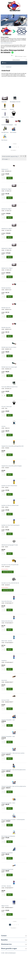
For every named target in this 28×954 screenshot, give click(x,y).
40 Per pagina (5, 159)
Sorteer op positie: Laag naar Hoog (10, 156)
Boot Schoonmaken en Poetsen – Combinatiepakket (13, 819)
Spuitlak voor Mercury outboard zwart (10, 505)
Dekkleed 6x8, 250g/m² (6, 209)
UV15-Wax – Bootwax (6, 886)
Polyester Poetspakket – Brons (8, 803)
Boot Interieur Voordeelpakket (8, 836)
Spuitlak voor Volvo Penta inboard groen (10, 525)
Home (3, 67)
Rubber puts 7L (4, 169)
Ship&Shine (4, 660)
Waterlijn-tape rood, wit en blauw (8, 347)
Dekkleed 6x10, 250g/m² (6, 228)
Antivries (3, 426)
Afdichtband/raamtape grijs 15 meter (9, 545)
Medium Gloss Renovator (7, 621)
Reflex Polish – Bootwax (6, 640)
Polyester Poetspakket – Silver (8, 736)
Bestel (9, 178)
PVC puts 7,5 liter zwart (6, 406)
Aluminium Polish (5, 700)
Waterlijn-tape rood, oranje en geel (9, 367)
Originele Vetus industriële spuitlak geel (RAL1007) (12, 446)
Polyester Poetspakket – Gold (8, 720)
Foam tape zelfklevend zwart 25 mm (9, 386)
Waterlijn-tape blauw (6, 288)
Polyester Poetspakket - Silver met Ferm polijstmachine (13, 786)
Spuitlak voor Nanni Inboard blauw (9, 485)
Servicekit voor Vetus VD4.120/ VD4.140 (10, 583)
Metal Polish (4, 680)
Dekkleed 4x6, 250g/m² (6, 189)
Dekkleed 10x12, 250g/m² (7, 268)
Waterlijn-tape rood (5, 307)
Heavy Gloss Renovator (6, 601)
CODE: (2, 171)
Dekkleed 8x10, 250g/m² (6, 248)
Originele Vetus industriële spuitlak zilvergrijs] (11, 466)
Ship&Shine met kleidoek (7, 852)
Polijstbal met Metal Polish (7, 869)
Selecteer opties (7, 572)
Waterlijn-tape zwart (5, 327)
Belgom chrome (5, 905)
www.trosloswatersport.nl (6, 43)
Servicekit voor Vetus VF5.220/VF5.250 (9, 564)
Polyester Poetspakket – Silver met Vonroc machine (12, 753)
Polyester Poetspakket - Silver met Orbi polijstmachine (13, 769)
